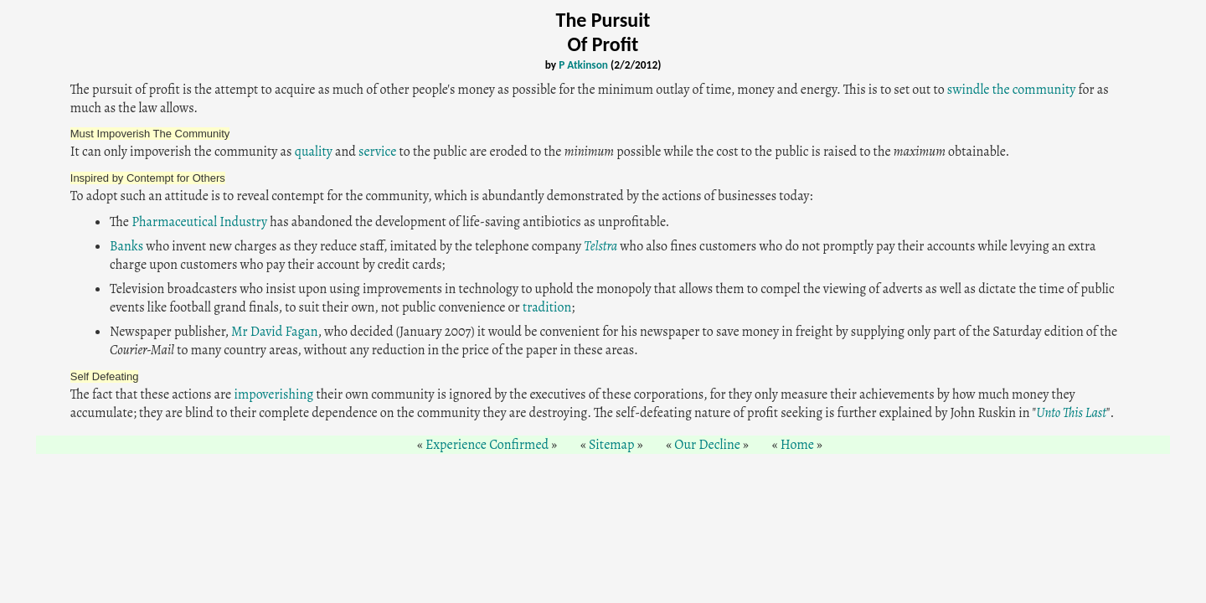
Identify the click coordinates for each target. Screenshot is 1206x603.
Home (797, 445)
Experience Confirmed (487, 445)
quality (313, 151)
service (377, 151)
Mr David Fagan (274, 331)
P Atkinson (583, 65)
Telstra (600, 246)
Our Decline (707, 445)
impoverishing (273, 394)
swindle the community (1011, 89)
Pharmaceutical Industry (199, 222)
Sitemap (612, 445)
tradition (547, 307)
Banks (126, 246)
